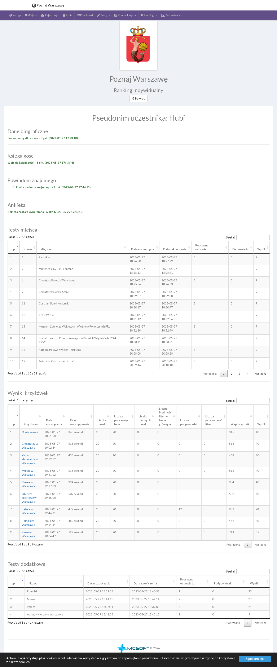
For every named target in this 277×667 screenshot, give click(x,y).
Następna (261, 373)
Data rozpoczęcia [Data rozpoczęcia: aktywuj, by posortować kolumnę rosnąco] (142, 249)
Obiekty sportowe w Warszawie (29, 497)
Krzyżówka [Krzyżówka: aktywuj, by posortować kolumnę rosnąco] (30, 424)
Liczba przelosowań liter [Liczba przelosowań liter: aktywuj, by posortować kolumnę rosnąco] (213, 420)
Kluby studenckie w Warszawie (30, 459)
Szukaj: (248, 237)
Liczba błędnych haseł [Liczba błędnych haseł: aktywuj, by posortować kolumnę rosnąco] (145, 420)
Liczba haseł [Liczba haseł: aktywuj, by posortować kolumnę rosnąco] (102, 422)
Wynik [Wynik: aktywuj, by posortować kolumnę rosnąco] (261, 249)
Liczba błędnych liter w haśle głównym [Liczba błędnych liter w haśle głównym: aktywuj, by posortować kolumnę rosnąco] (165, 416)
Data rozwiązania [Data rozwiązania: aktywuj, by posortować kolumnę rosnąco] (54, 422)
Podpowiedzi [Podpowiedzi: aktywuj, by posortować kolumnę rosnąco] (240, 249)
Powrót (138, 98)
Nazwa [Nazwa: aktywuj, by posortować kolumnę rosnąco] (33, 583)
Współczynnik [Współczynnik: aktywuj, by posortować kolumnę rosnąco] (240, 424)
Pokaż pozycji (21, 237)
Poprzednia (210, 373)
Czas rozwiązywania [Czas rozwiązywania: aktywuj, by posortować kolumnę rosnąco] (79, 422)
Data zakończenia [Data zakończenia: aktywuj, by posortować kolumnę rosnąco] (174, 249)
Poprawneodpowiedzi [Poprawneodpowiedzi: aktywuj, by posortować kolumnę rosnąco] (187, 581)
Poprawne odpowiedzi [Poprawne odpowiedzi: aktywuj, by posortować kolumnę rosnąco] (203, 247)
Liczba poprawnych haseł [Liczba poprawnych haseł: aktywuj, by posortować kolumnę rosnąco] (122, 420)
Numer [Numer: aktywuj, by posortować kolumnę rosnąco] (27, 249)
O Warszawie (30, 432)
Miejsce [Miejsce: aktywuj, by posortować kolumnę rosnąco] (45, 249)
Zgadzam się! (255, 659)
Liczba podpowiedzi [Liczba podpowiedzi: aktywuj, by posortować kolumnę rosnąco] (188, 422)
